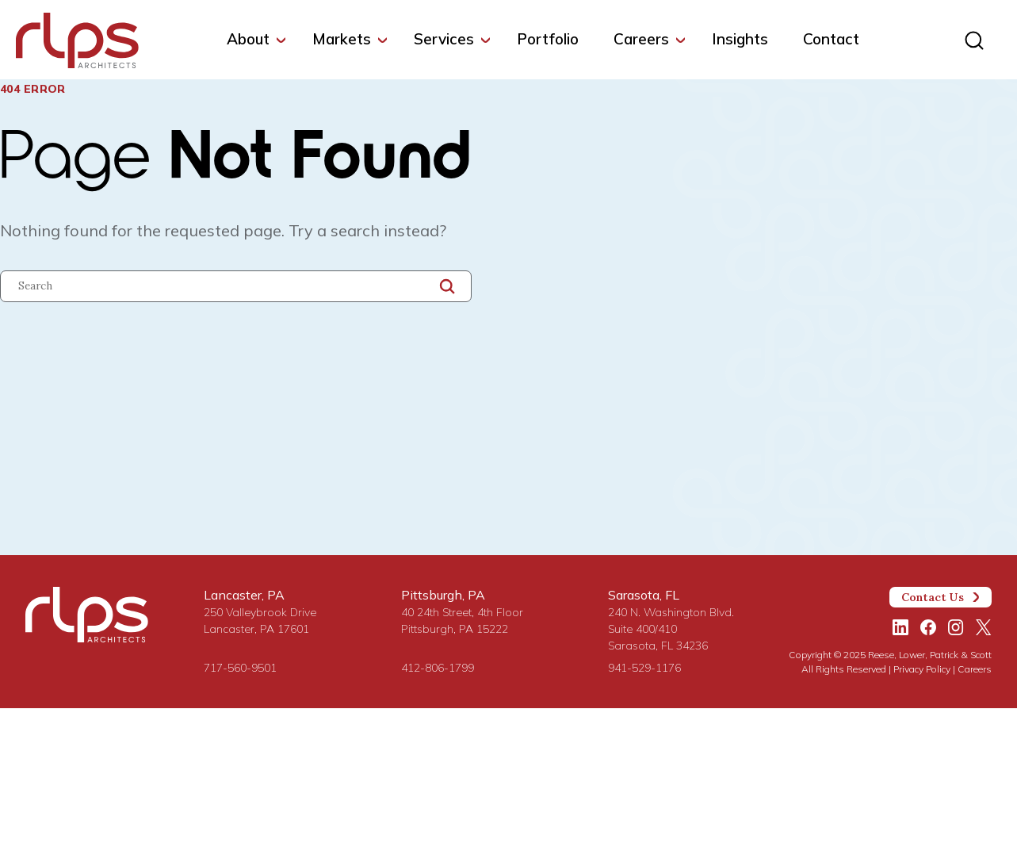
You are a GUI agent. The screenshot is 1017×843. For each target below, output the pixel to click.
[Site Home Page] (77, 44)
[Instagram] (956, 627)
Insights (740, 38)
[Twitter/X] (984, 627)
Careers (641, 38)
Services (444, 38)
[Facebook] (928, 627)
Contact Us (941, 597)
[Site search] (974, 41)
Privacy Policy (921, 669)
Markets (341, 38)
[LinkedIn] (900, 627)
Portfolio (548, 38)
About (248, 38)
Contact (831, 38)
